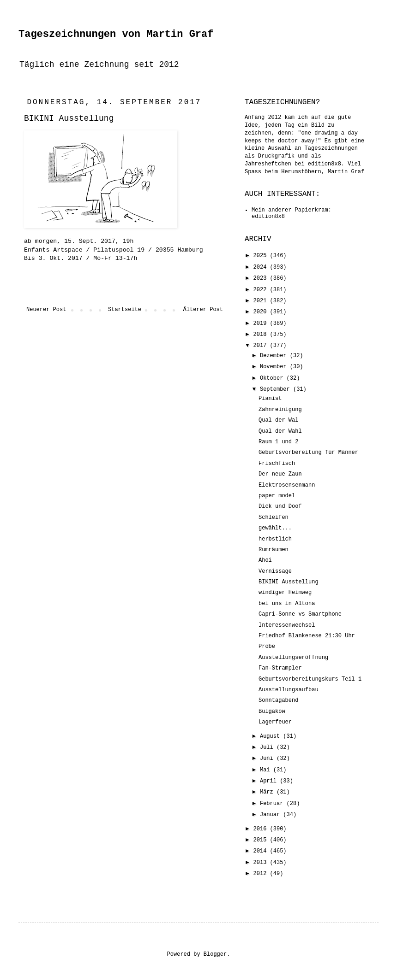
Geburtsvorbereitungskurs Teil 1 (310, 679)
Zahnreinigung (280, 409)
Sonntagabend (278, 700)
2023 (261, 278)
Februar (273, 803)
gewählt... (275, 528)
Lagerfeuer (275, 722)
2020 (261, 312)
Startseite (124, 309)
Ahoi (265, 560)
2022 (261, 290)
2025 (261, 256)
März (268, 792)
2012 (261, 873)
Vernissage (275, 571)
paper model (277, 496)
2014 (261, 851)
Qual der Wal (278, 420)
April (270, 781)
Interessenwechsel (287, 625)
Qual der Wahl (280, 431)
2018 (261, 334)
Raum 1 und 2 (278, 442)
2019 (261, 323)
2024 (261, 267)
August (271, 736)
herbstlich (275, 539)
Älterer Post (203, 309)
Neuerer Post (46, 309)
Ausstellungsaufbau (289, 690)
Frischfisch (277, 463)
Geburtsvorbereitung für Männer (308, 452)
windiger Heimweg (285, 592)
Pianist (270, 398)
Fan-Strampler (280, 668)
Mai (266, 770)
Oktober (273, 378)
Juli (268, 747)
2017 (261, 345)
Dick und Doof (280, 506)
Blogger (215, 954)
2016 (261, 829)
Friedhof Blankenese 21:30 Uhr (307, 636)
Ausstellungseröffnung (293, 657)
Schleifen (274, 517)
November (275, 367)
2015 (261, 840)
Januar (271, 814)
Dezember (275, 356)
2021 (261, 301)
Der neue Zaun (280, 474)
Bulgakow (272, 711)
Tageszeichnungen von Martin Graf (115, 34)
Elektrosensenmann (287, 485)
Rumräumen (274, 550)
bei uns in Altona (287, 603)
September (276, 389)
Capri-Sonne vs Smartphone (300, 614)
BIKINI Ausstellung (289, 582)
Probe (267, 646)
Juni (268, 758)
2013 (261, 862)
